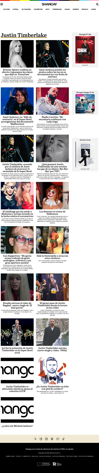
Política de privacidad (58, 456)
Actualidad (26, 9)
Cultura (6, 9)
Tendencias (57, 9)
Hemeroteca (26, 456)
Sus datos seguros (45, 456)
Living (93, 9)
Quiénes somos (10, 456)
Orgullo (85, 9)
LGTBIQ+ (16, 9)
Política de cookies (72, 456)
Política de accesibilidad (86, 456)
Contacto (19, 456)
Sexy (48, 9)
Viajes (67, 9)
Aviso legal (34, 456)
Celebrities (38, 9)
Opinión (76, 9)
